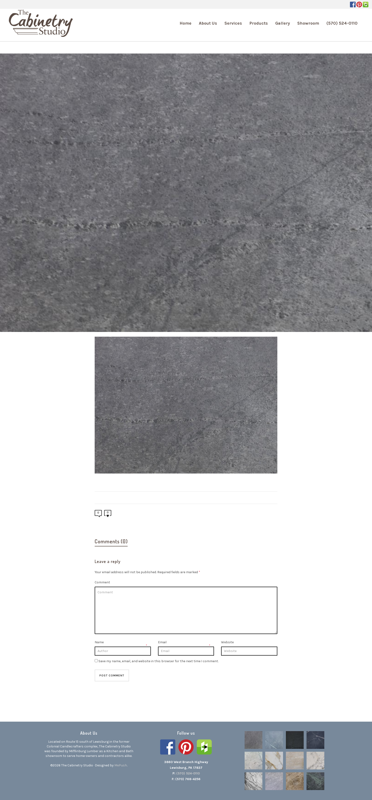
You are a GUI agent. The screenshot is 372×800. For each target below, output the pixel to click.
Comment (102, 582)
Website (227, 642)
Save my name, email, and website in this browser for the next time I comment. (158, 661)
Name (99, 642)
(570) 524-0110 (188, 773)
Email (162, 642)
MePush (120, 765)
